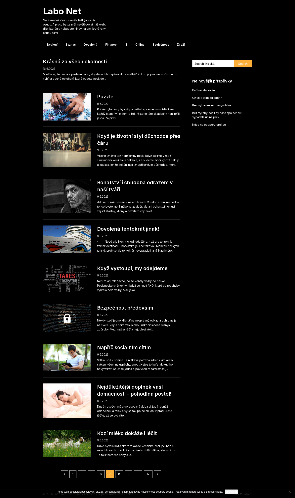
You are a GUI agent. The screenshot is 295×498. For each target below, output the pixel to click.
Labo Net (62, 11)
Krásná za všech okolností (75, 62)
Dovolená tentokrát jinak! (128, 229)
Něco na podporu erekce (209, 124)
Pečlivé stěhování (203, 90)
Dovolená (90, 44)
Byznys (70, 44)
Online (140, 44)
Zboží (181, 44)
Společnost (160, 44)
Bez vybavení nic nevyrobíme (212, 105)
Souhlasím (231, 491)
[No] (290, 492)
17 (148, 474)
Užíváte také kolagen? (207, 97)
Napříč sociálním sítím (124, 347)
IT (126, 44)
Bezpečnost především (125, 308)
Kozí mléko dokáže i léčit (127, 433)
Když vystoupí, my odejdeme (132, 268)
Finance (111, 44)
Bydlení (52, 44)
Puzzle (105, 97)
